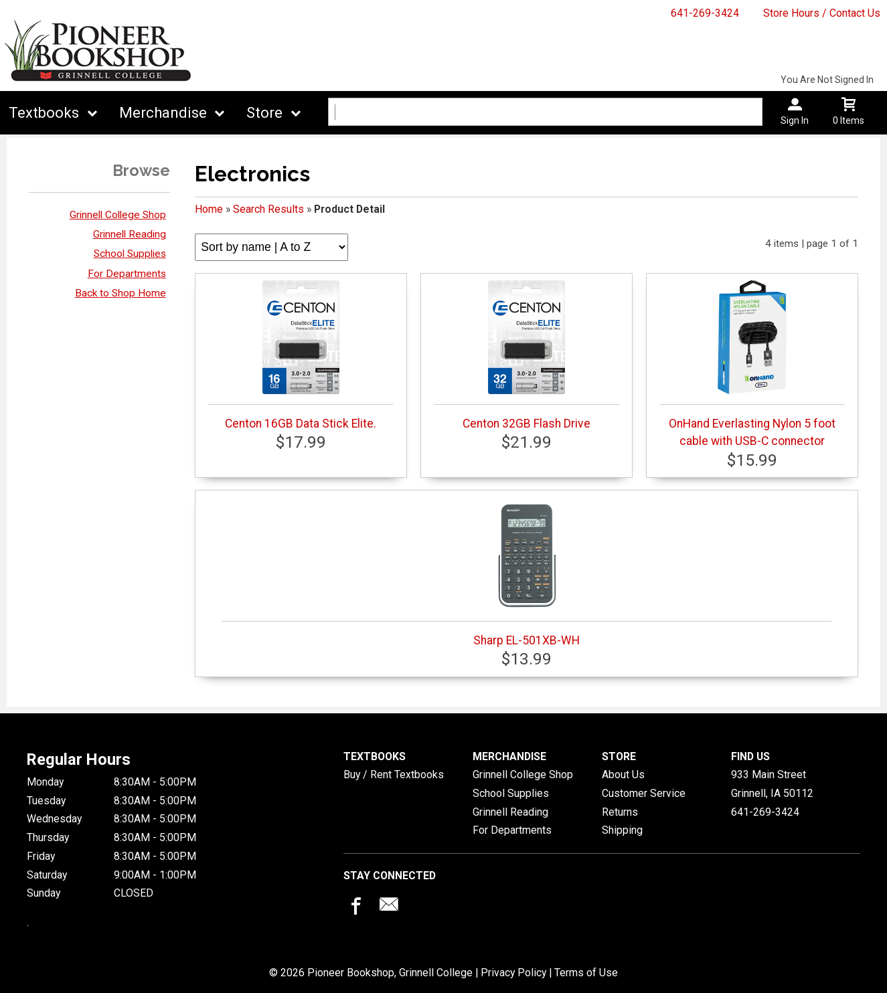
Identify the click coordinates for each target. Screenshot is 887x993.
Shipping (622, 830)
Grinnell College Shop (118, 215)
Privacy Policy (513, 972)
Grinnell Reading (129, 234)
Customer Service (644, 793)
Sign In (795, 120)
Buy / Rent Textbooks (393, 774)
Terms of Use (586, 972)
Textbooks (44, 112)
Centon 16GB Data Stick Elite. (301, 355)
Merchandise (163, 112)
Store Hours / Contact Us (821, 13)
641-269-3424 (705, 13)
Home (209, 209)
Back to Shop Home (120, 293)
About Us (623, 774)
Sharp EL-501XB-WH (526, 572)
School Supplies (130, 254)
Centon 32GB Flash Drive (526, 355)
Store (264, 112)
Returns (620, 812)
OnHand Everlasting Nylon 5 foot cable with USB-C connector (752, 364)
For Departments (127, 274)
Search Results (268, 209)
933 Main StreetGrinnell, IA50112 (772, 784)
